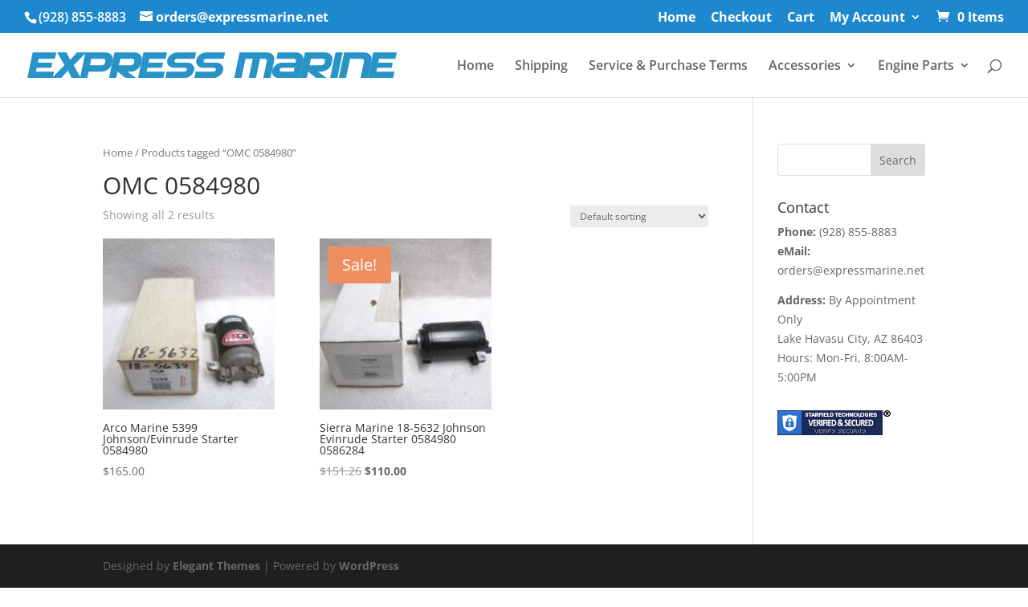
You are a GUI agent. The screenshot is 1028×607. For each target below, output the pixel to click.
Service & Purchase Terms (668, 66)
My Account (867, 18)
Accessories (805, 66)
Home (677, 18)
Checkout (741, 18)
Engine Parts (916, 66)
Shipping (541, 66)
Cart (800, 18)
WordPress (369, 565)
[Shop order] (639, 216)
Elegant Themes (216, 565)
